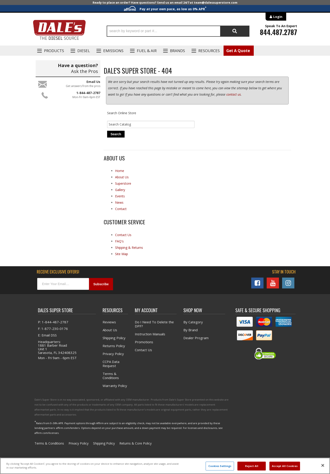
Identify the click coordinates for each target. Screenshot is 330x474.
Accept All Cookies (285, 466)
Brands (177, 50)
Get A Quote (238, 50)
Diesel (83, 50)
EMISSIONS (113, 50)
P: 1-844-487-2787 (53, 322)
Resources (209, 50)
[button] (178, 31)
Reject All (251, 466)
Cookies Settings (219, 466)
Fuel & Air (147, 50)
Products (54, 50)
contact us (233, 94)
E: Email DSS (47, 335)
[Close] (323, 465)
